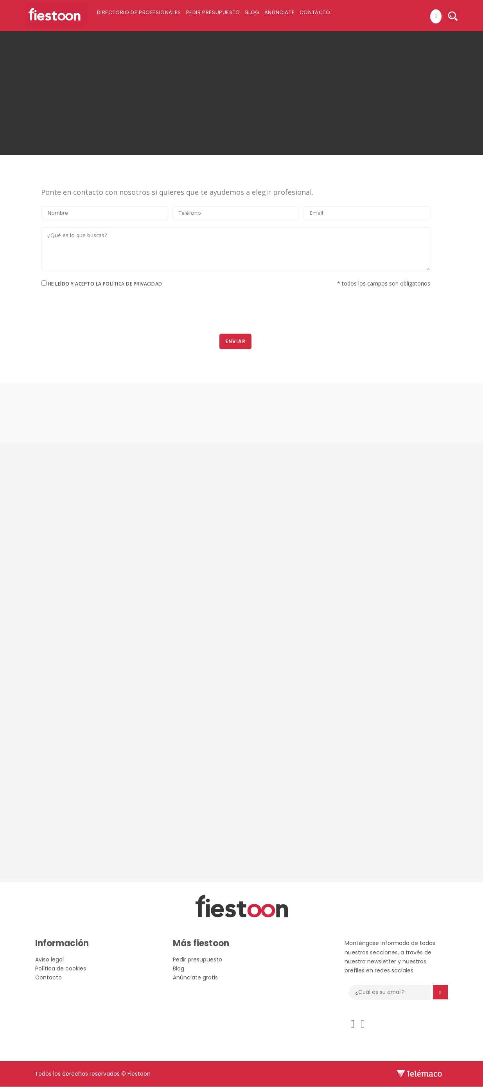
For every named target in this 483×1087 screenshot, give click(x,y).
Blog (264, 16)
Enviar (235, 341)
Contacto (335, 16)
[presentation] (235, 313)
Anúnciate (296, 16)
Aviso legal (49, 960)
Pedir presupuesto (221, 16)
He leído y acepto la (105, 284)
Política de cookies (60, 969)
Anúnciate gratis (195, 978)
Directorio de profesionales (142, 16)
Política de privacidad (132, 284)
